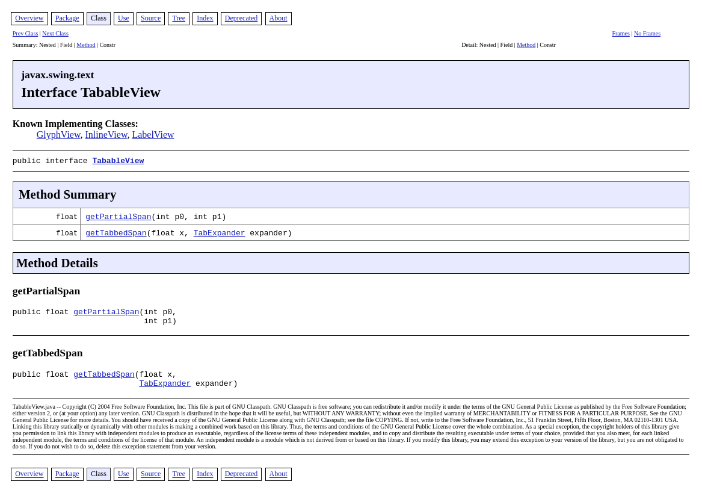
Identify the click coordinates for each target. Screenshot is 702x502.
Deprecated (241, 18)
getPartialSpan (118, 214)
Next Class (55, 33)
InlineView (106, 134)
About (278, 18)
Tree (178, 18)
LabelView (153, 134)
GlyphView (59, 134)
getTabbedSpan (115, 231)
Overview (29, 18)
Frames (620, 33)
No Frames (647, 33)
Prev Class (25, 33)
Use (123, 18)
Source (151, 18)
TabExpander (219, 231)
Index (205, 18)
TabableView (118, 160)
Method (85, 45)
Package (67, 18)
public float (43, 311)
